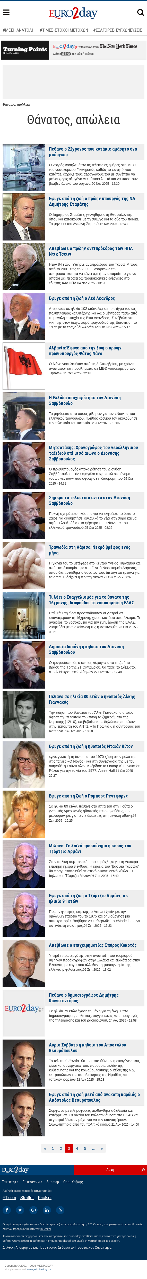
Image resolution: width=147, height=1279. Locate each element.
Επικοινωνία (32, 1182)
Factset (44, 1197)
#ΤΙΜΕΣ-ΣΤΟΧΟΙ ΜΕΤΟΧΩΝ (64, 30)
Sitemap (53, 1182)
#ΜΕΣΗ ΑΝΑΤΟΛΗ (18, 30)
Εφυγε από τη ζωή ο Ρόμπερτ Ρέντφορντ (88, 796)
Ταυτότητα (10, 1182)
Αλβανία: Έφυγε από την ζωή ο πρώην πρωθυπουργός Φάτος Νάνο (85, 350)
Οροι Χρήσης (73, 1182)
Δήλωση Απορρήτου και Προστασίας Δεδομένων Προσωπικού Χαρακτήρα (57, 1247)
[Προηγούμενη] (45, 1148)
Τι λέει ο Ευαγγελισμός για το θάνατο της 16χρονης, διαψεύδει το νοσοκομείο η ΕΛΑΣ (91, 599)
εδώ (66, 53)
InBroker (45, 1228)
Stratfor (27, 1197)
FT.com (9, 1197)
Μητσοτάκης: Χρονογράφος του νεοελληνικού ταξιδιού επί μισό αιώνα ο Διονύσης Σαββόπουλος (93, 453)
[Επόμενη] (102, 1148)
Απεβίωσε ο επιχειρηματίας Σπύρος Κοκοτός (93, 945)
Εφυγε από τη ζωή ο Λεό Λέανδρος (82, 298)
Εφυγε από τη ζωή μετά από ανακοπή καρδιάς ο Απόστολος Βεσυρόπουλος (94, 1097)
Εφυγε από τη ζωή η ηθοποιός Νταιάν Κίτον (91, 746)
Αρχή (110, 1169)
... (94, 1148)
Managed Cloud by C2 (39, 1269)
